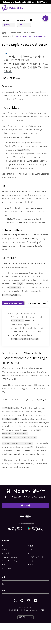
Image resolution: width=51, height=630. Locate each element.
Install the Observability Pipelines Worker (21, 454)
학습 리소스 (32, 564)
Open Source (6, 568)
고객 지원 (6, 553)
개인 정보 (20, 610)
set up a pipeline (36, 191)
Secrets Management (12, 303)
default (39, 211)
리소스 (30, 545)
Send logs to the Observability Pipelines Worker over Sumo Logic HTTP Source (24, 358)
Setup (5, 185)
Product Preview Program (11, 560)
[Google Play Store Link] (35, 528)
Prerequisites (10, 107)
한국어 (8, 24)
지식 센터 (31, 560)
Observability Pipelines (23, 32)
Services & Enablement (10, 557)
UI (28, 194)
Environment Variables (36, 303)
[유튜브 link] (29, 600)
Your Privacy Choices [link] (34, 610)
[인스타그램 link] (21, 600)
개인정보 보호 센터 (35, 557)
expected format (15, 120)
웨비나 (30, 549)
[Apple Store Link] (16, 528)
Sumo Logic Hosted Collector (31, 35)
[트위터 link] (15, 600)
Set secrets (9, 257)
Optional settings (12, 230)
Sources (7, 35)
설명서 (4, 549)
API (41, 194)
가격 (3, 545)
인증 (3, 564)
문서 (4, 32)
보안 (29, 553)
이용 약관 (11, 610)
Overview (8, 86)
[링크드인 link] (35, 600)
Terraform (11, 198)
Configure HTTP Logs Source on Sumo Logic (25, 173)
